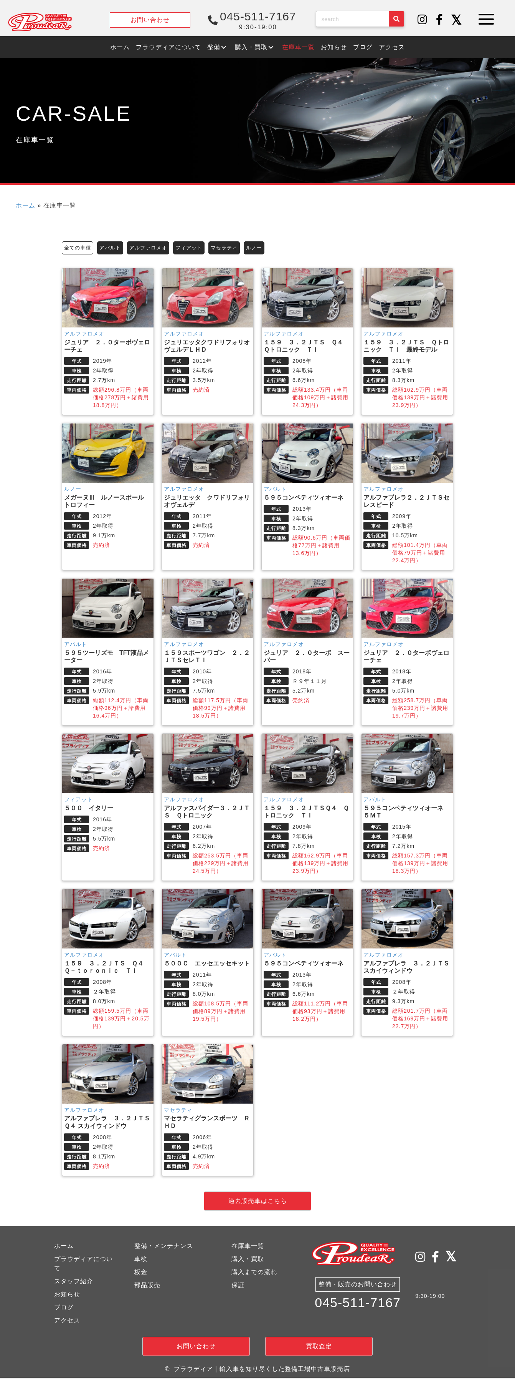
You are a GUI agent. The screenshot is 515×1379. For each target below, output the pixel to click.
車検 (140, 1259)
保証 (237, 1286)
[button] (422, 20)
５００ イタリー (88, 809)
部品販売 (147, 1286)
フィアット (196, 248)
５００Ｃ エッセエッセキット (207, 964)
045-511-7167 (358, 1304)
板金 (140, 1272)
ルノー (264, 248)
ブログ (64, 1308)
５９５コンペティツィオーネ (303, 498)
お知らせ (67, 1295)
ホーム (25, 205)
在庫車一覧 (247, 1246)
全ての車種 (78, 248)
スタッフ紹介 (73, 1282)
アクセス (67, 1321)
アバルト (112, 248)
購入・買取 (247, 1259)
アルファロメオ (153, 248)
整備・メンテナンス (163, 1246)
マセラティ (233, 248)
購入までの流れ (254, 1272)
